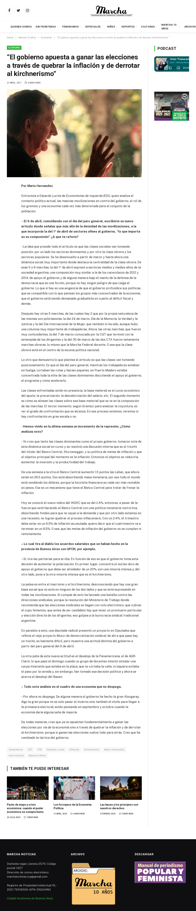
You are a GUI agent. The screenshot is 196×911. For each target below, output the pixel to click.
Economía (14, 47)
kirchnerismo (92, 749)
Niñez (111, 26)
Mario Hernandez (114, 749)
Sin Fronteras (46, 26)
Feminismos (70, 26)
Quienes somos (21, 26)
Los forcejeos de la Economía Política (72, 806)
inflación (74, 749)
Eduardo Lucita (55, 749)
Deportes (128, 26)
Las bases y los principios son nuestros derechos (119, 806)
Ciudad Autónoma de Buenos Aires (30, 898)
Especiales (93, 26)
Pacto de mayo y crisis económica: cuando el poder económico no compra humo (25, 808)
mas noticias (16, 755)
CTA (39, 749)
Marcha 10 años (168, 26)
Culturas (148, 26)
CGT (30, 749)
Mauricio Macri (37, 755)
